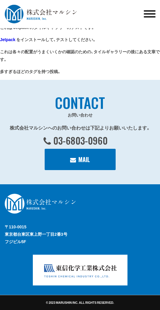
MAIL (84, 159)
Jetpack (7, 39)
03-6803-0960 (80, 140)
